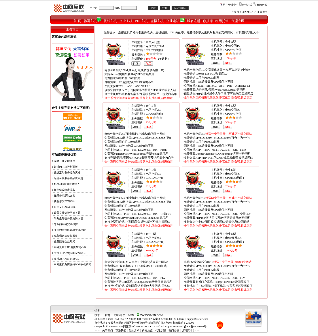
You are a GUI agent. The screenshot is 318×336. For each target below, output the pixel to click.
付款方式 (134, 330)
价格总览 (147, 330)
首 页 (77, 21)
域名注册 (193, 21)
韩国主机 (92, 21)
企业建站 (175, 21)
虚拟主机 (157, 21)
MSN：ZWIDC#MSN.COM (145, 315)
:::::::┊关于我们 (104, 330)
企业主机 (125, 21)
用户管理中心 (231, 4)
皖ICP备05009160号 (195, 326)
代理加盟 (160, 330)
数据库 (208, 21)
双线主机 (110, 21)
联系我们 (120, 330)
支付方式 (247, 4)
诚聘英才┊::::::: (191, 330)
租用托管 (222, 21)
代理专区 (237, 21)
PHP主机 (141, 21)
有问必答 (262, 4)
